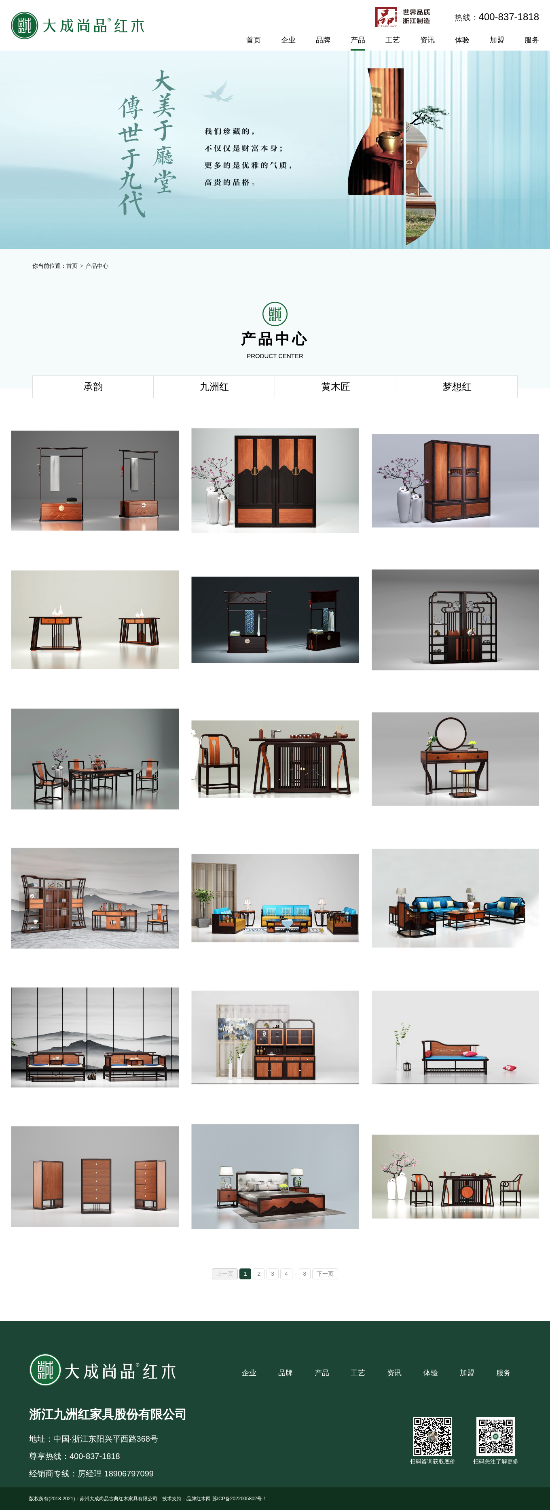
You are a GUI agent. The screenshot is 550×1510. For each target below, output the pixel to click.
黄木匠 (335, 386)
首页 (253, 40)
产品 (358, 40)
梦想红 (457, 386)
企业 (288, 40)
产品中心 (97, 266)
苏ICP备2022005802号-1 (239, 1499)
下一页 (325, 1273)
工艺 (392, 40)
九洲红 (214, 386)
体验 (462, 40)
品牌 (323, 40)
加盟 (497, 40)
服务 (532, 40)
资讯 (427, 40)
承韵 (93, 386)
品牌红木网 (198, 1499)
